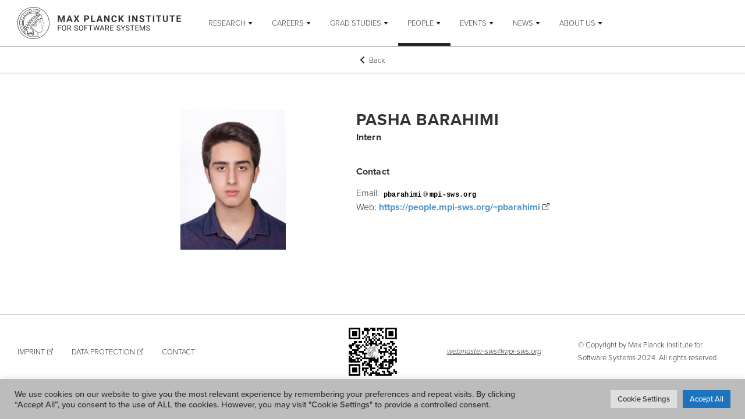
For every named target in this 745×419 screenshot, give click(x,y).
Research (227, 22)
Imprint (31, 351)
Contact (178, 351)
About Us (577, 22)
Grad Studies (355, 22)
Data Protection (103, 351)
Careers (288, 22)
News (523, 22)
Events (473, 22)
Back (372, 60)
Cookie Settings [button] (644, 398)
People (420, 22)
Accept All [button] (706, 398)
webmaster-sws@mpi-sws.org (494, 351)
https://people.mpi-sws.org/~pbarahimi (459, 207)
